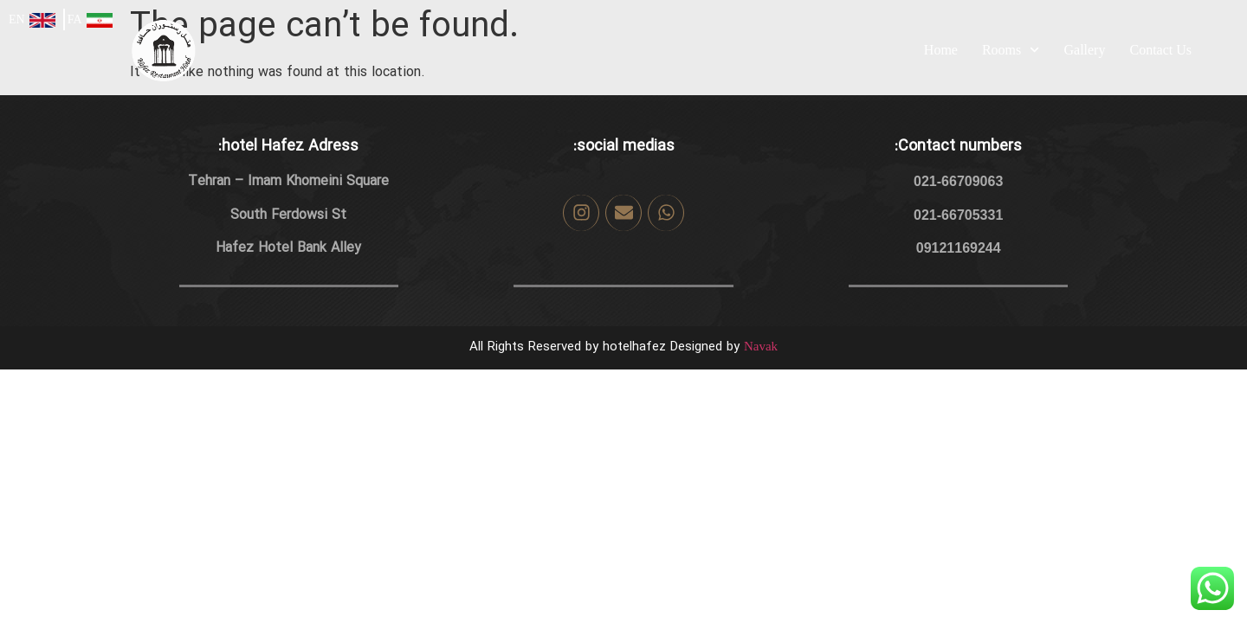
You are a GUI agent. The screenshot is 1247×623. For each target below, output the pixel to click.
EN (17, 19)
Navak (761, 346)
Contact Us (1160, 49)
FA (75, 19)
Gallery (1084, 49)
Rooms (1011, 49)
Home (941, 49)
